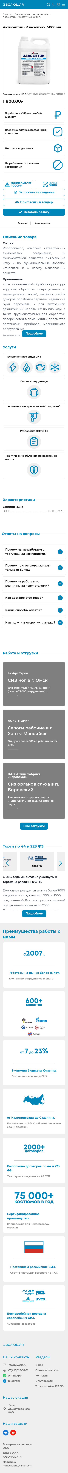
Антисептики (40, 14)
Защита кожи (22, 14)
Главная (7, 14)
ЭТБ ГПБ (37, 866)
